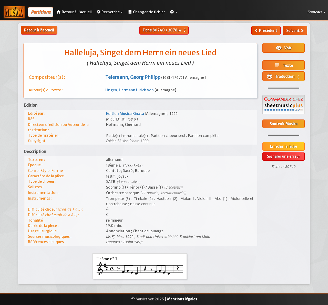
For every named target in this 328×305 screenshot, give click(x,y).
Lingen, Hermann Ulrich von (130, 90)
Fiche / (165, 30)
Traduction (283, 76)
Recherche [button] (110, 12)
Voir (283, 48)
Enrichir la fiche (283, 146)
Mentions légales (182, 299)
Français (316, 12)
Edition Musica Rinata (125, 113)
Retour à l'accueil (39, 30)
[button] (174, 12)
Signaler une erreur (283, 156)
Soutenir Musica (284, 124)
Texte (283, 65)
